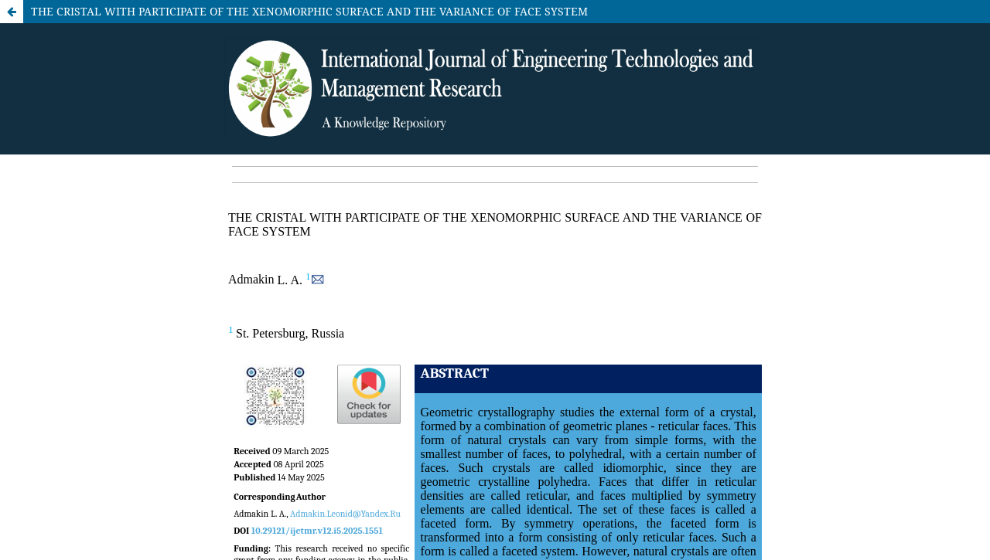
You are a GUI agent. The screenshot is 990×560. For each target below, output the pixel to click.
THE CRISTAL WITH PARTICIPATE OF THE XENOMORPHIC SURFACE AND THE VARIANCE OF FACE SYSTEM (309, 11)
